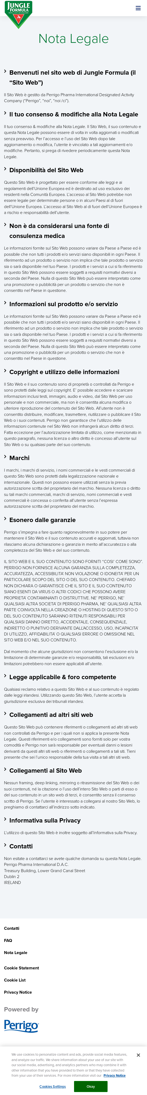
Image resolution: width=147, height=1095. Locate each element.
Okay (91, 1088)
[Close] (138, 1057)
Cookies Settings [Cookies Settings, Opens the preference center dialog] (52, 1088)
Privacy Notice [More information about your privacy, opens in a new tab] (115, 1077)
